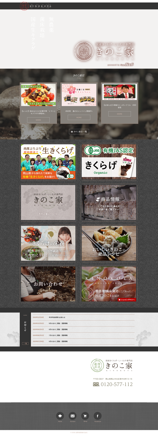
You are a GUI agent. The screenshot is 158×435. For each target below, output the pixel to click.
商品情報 (102, 6)
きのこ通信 (122, 6)
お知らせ (113, 6)
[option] (79, 39)
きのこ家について (90, 6)
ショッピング (134, 6)
